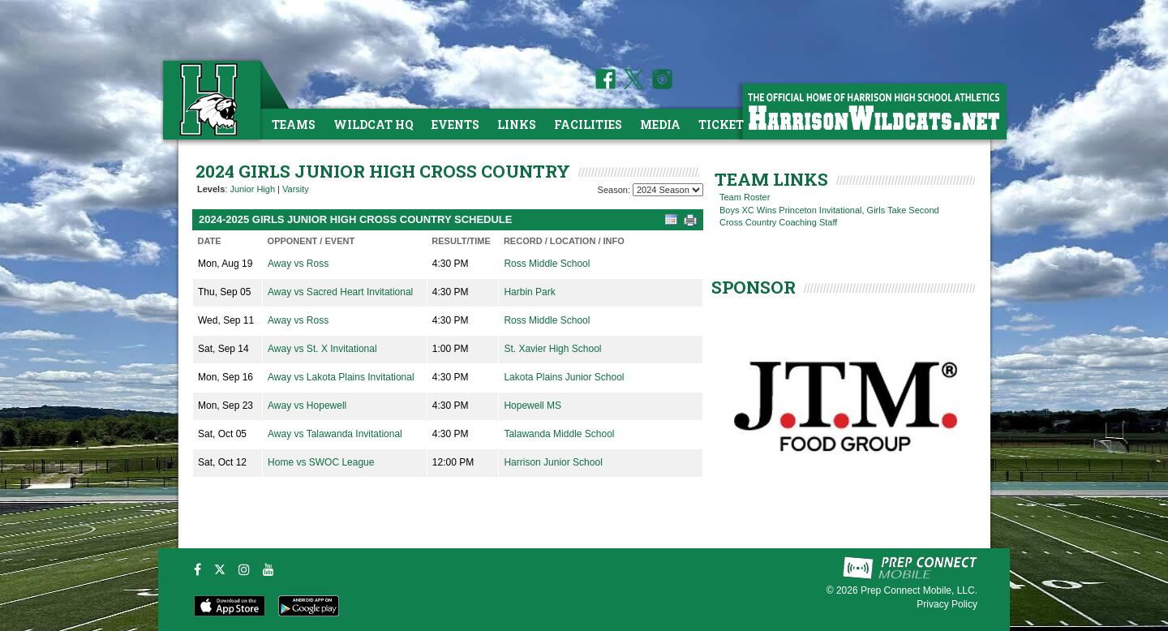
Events (455, 124)
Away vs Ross (298, 263)
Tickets (724, 124)
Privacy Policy (947, 604)
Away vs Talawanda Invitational (335, 434)
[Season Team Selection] (668, 189)
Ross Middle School (547, 263)
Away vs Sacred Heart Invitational (340, 292)
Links (516, 124)
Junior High (252, 189)
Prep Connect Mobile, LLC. (919, 590)
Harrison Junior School (553, 462)
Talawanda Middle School (559, 434)
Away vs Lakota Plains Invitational (341, 377)
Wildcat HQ (373, 124)
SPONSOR (753, 287)
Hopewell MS (532, 405)
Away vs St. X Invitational (322, 348)
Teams (294, 124)
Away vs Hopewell (307, 405)
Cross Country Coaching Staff (778, 222)
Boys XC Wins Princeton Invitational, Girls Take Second (829, 210)
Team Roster (744, 197)
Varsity (295, 189)
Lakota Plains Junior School (564, 377)
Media (660, 124)
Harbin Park (529, 292)
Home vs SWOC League (321, 462)
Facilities (588, 124)
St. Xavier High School (552, 348)
